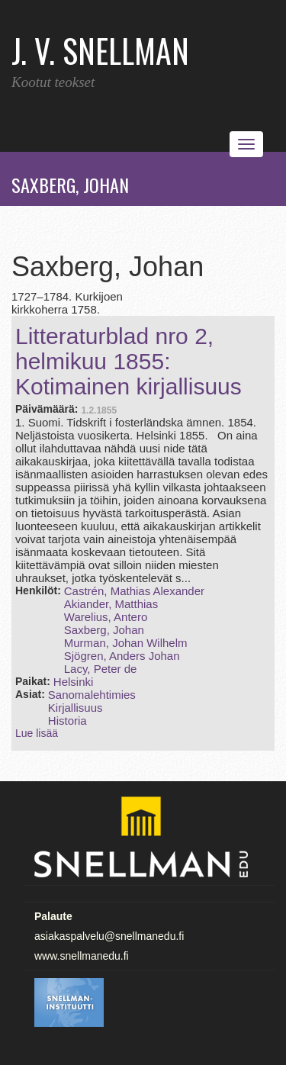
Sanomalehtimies (92, 694)
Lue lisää (36, 733)
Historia (67, 720)
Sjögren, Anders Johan (122, 655)
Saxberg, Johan (104, 629)
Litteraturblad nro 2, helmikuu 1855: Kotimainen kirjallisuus (128, 361)
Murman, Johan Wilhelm (126, 642)
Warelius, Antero (106, 616)
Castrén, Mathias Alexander (134, 590)
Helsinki (73, 681)
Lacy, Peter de (100, 668)
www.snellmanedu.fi (81, 956)
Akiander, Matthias (111, 603)
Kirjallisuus (75, 707)
